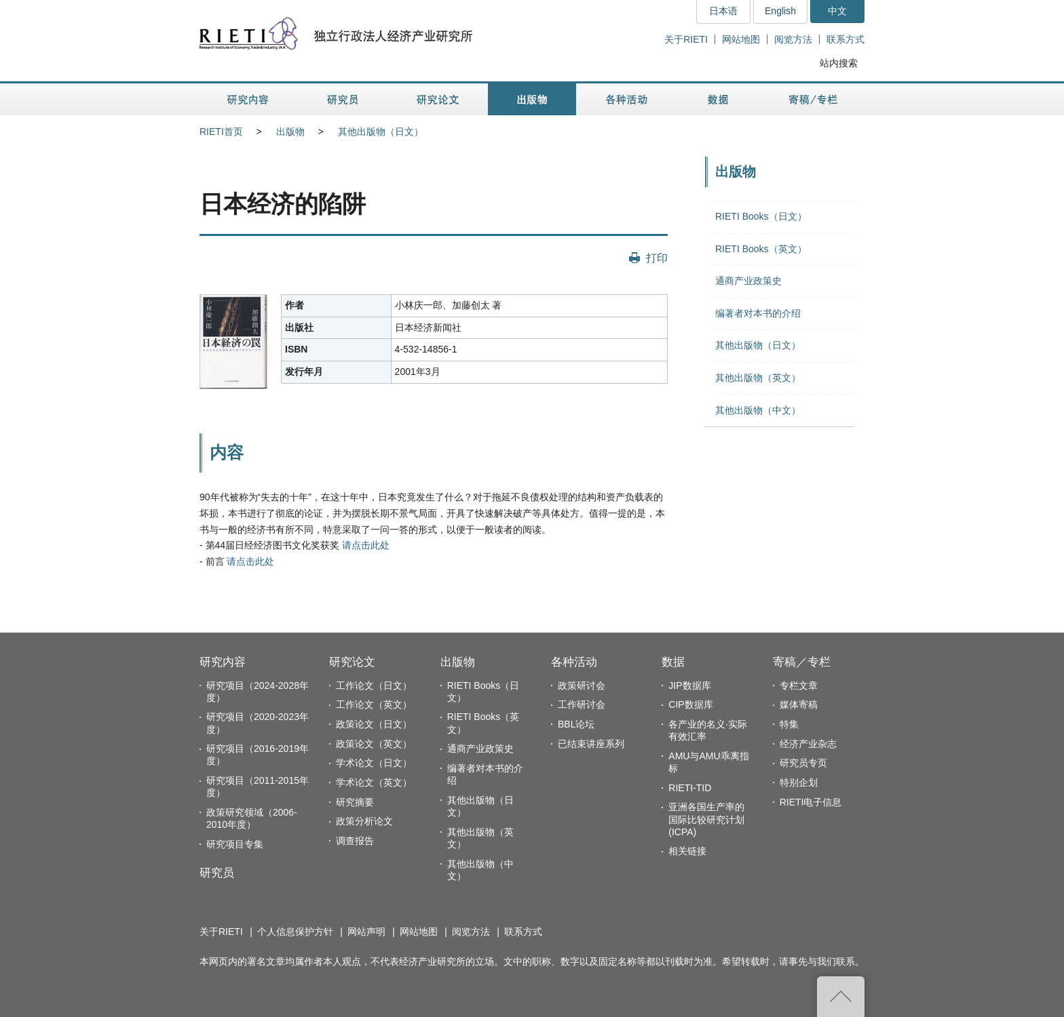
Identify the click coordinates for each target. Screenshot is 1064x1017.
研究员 (217, 872)
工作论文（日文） (374, 685)
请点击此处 (366, 545)
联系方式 (845, 39)
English (780, 10)
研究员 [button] (342, 99)
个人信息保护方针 (295, 931)
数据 (673, 662)
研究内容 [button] (249, 99)
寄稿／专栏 (802, 662)
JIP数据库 (689, 685)
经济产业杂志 (808, 743)
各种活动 (574, 662)
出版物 (290, 131)
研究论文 (352, 662)
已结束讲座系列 (591, 743)
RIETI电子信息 (811, 802)
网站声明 (366, 931)
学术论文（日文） (374, 762)
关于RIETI (686, 39)
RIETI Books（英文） (761, 248)
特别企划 (799, 782)
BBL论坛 (576, 724)
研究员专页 (803, 762)
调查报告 (355, 840)
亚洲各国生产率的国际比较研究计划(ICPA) (706, 819)
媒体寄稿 (799, 704)
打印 (657, 258)
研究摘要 (355, 802)
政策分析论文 (364, 821)
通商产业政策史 (748, 280)
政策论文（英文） (374, 743)
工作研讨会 (581, 704)
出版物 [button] (532, 99)
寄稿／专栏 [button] (813, 99)
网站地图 (741, 39)
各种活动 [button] (626, 99)
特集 (789, 724)
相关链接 (687, 850)
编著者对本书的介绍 (758, 313)
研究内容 (223, 662)
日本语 (723, 10)
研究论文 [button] (437, 99)
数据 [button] (719, 99)
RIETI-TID (689, 787)
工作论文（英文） (374, 704)
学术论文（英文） (374, 782)
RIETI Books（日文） (761, 216)
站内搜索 (839, 63)
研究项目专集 (234, 844)
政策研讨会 (581, 685)
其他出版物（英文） (758, 377)
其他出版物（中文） (758, 410)
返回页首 (840, 996)
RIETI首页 (221, 131)
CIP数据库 (690, 704)
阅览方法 (793, 39)
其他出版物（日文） (380, 131)
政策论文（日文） (374, 724)
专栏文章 (799, 685)
